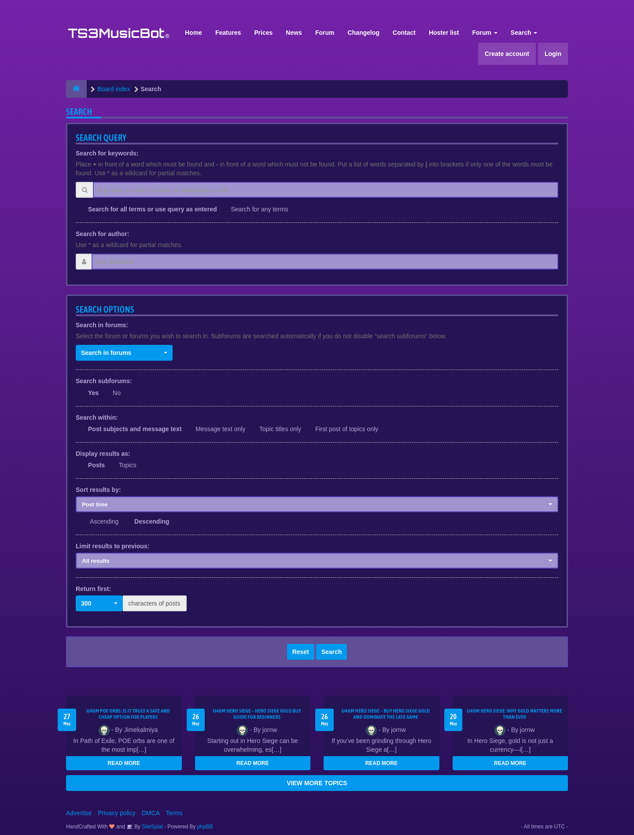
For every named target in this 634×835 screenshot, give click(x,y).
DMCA (151, 813)
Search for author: (102, 233)
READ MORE (124, 763)
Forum (325, 32)
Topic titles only (280, 428)
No (117, 392)
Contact (404, 32)
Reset (300, 651)
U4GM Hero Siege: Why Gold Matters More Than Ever (514, 714)
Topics (127, 465)
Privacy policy (117, 813)
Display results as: (103, 453)
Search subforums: (104, 380)
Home (193, 32)
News (294, 32)
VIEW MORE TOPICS (317, 783)
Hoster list (444, 32)
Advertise (79, 813)
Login (553, 53)
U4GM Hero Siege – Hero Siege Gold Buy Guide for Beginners (257, 714)
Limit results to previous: (112, 546)
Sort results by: (98, 489)
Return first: (93, 588)
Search (524, 32)
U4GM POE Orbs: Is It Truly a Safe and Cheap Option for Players (128, 714)
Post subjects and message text (134, 428)
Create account (507, 53)
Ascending (104, 521)
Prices (263, 32)
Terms (174, 813)
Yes (93, 392)
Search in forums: (102, 325)
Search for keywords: (107, 153)
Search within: (97, 417)
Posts (96, 465)
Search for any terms (259, 209)
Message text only (220, 428)
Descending (151, 521)
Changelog (363, 32)
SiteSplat (151, 827)
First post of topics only (346, 428)
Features (228, 32)
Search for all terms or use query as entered (152, 209)
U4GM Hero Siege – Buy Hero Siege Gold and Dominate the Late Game (386, 714)
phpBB (205, 827)
